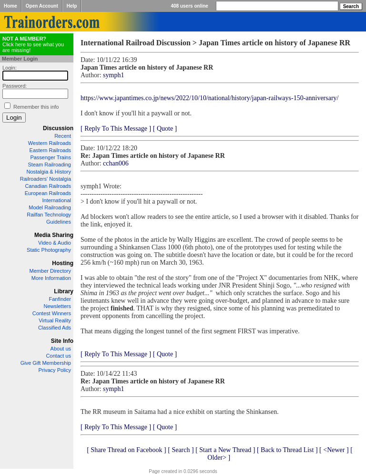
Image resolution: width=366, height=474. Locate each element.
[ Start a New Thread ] (225, 449)
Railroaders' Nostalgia (45, 179)
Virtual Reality (55, 320)
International (56, 200)
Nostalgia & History (48, 172)
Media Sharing (53, 235)
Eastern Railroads (50, 150)
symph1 (113, 75)
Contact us (58, 356)
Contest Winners (51, 313)
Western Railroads (49, 143)
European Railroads (48, 193)
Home (10, 6)
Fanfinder (60, 299)
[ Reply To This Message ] (116, 128)
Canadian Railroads (48, 186)
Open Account (42, 6)
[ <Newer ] (334, 449)
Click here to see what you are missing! (33, 44)
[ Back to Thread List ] (287, 449)
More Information (51, 278)
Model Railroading (50, 207)
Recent (62, 136)
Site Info (62, 341)
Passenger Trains (50, 157)
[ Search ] (180, 449)
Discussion (58, 128)
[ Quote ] (165, 128)
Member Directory (50, 271)
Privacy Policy (55, 370)
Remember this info (36, 107)
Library (63, 291)
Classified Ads (54, 327)
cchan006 (116, 163)
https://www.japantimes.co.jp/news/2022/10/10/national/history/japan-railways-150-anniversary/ (209, 98)
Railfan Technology (49, 214)
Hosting (62, 263)
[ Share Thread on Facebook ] (126, 449)
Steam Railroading (49, 164)
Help (72, 6)
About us (61, 348)
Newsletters (57, 306)
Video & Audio (54, 243)
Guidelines (58, 222)
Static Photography (49, 250)
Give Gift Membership (45, 363)
